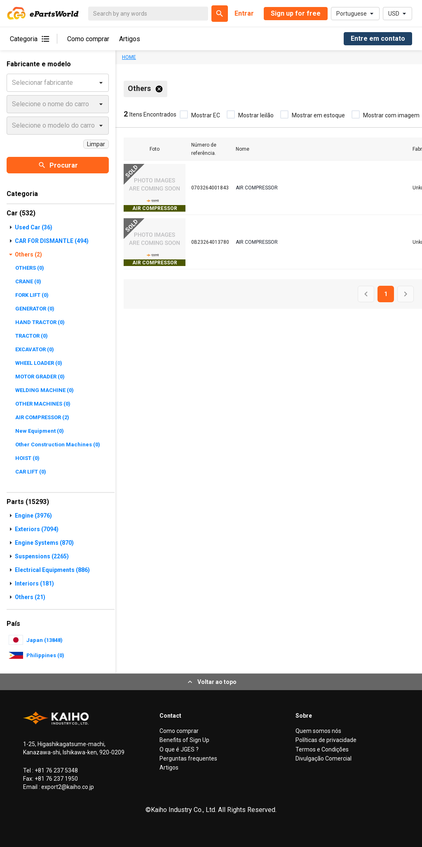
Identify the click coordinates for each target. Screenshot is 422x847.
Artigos (129, 39)
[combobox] (13, 83)
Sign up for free (296, 13)
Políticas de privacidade (325, 740)
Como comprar (88, 39)
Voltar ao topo (211, 682)
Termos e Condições (322, 749)
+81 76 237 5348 (55, 770)
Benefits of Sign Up (184, 740)
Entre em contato (378, 38)
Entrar (244, 13)
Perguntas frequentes (188, 758)
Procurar (58, 165)
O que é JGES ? (179, 749)
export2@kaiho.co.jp (67, 787)
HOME (129, 57)
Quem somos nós (318, 731)
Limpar (96, 144)
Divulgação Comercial (323, 758)
